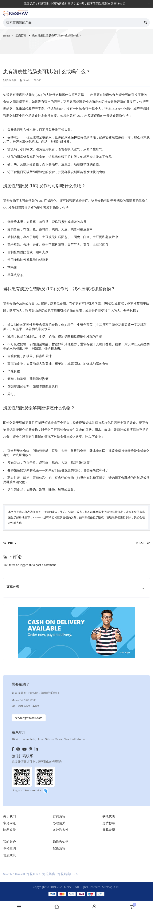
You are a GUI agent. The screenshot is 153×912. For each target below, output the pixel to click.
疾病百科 (20, 35)
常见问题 (9, 823)
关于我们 (9, 816)
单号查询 (9, 848)
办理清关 (59, 823)
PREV (12, 543)
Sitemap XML (111, 887)
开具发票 (108, 830)
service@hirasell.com (28, 718)
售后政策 (9, 855)
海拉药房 (48, 874)
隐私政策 (9, 830)
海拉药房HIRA (68, 874)
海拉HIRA (34, 874)
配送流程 (59, 848)
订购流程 (59, 816)
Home (6, 35)
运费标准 (108, 823)
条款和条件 (60, 830)
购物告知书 (60, 841)
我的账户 (9, 841)
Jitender (27, 80)
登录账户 (94, 906)
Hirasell (20, 874)
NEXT (140, 543)
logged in (26, 564)
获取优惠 (108, 816)
